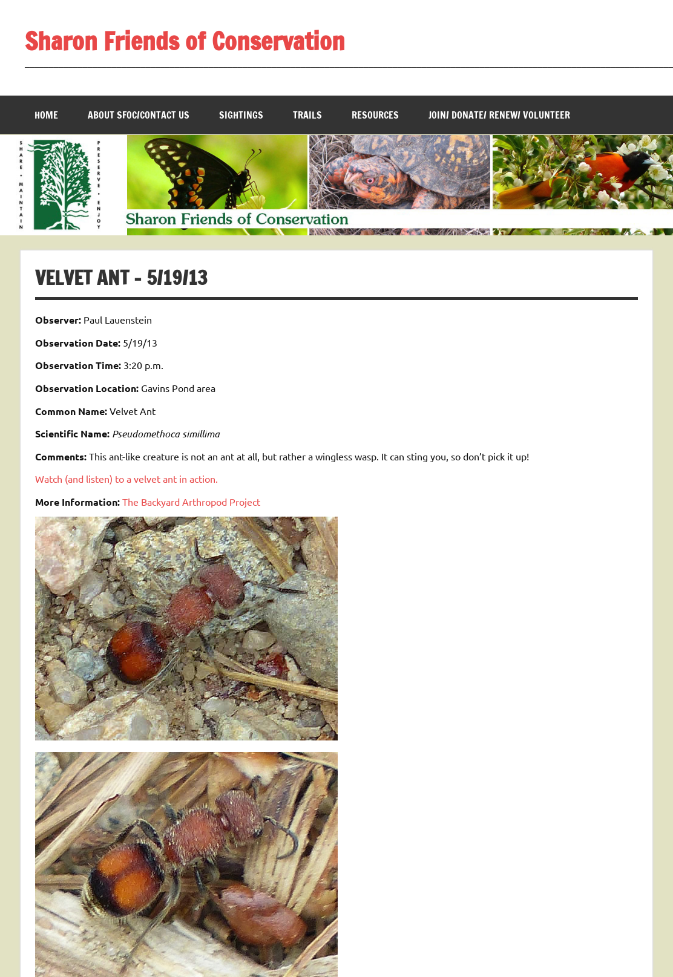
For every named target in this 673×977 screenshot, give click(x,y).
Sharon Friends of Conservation (185, 41)
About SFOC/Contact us (138, 115)
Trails (307, 115)
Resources (375, 115)
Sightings (241, 115)
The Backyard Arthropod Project (191, 501)
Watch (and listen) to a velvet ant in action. (126, 478)
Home (46, 115)
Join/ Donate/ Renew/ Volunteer (499, 115)
